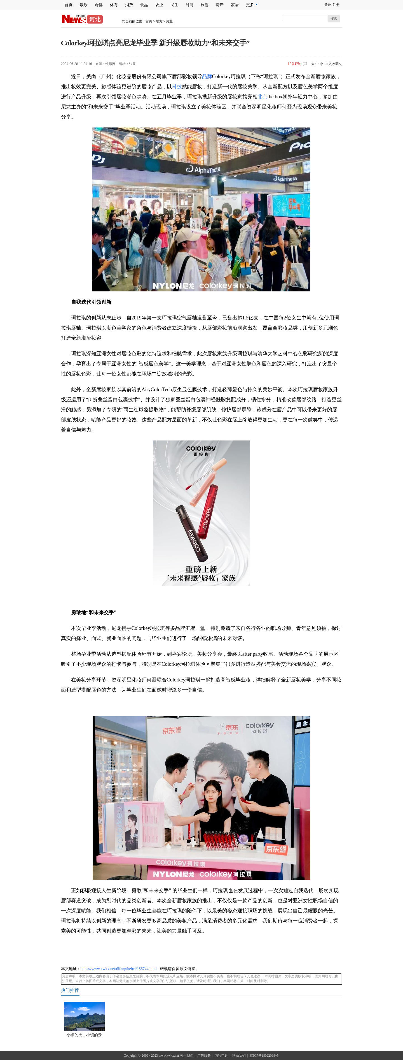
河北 (169, 21)
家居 (235, 5)
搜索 (334, 18)
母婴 (99, 5)
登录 (327, 5)
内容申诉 (221, 1055)
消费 (129, 5)
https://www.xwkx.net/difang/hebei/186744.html (119, 969)
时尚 (189, 5)
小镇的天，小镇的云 (84, 1035)
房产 (220, 5)
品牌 (207, 76)
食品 (144, 5)
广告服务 (204, 1055)
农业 (159, 5)
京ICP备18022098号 (264, 1055)
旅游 (204, 5)
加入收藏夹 (333, 64)
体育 (114, 5)
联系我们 (239, 1055)
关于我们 (186, 1055)
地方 (159, 21)
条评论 (294, 64)
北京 (262, 96)
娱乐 (84, 5)
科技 (177, 86)
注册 (336, 5)
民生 (174, 5)
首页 (68, 5)
